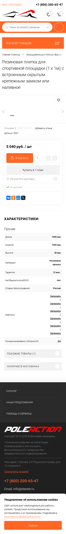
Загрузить (55, 296)
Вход (4, 4)
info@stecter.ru (23, 489)
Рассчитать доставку (20, 179)
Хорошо (33, 525)
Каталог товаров (33, 43)
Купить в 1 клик (33, 170)
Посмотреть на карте (16, 471)
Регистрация (16, 4)
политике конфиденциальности (22, 516)
